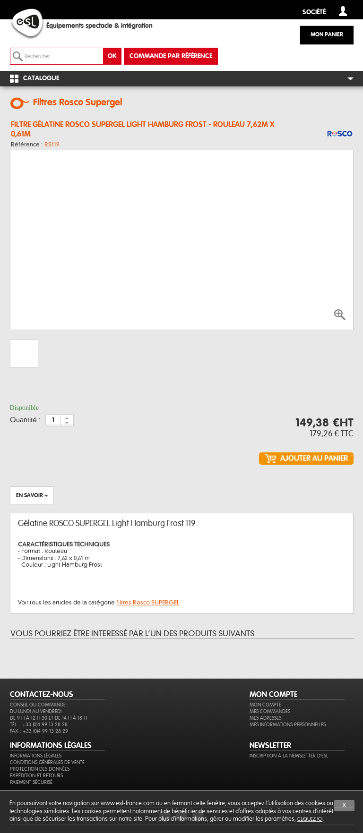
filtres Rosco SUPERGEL (148, 602)
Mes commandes (270, 711)
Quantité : (25, 420)
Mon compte (265, 704)
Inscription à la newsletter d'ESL (289, 755)
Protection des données (39, 769)
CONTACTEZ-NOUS (41, 694)
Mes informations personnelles (288, 724)
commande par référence (171, 56)
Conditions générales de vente (47, 762)
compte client (343, 11)
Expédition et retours (36, 775)
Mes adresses (265, 718)
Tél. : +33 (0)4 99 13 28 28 (39, 724)
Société (314, 12)
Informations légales (35, 755)
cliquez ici (309, 819)
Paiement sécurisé (31, 782)
